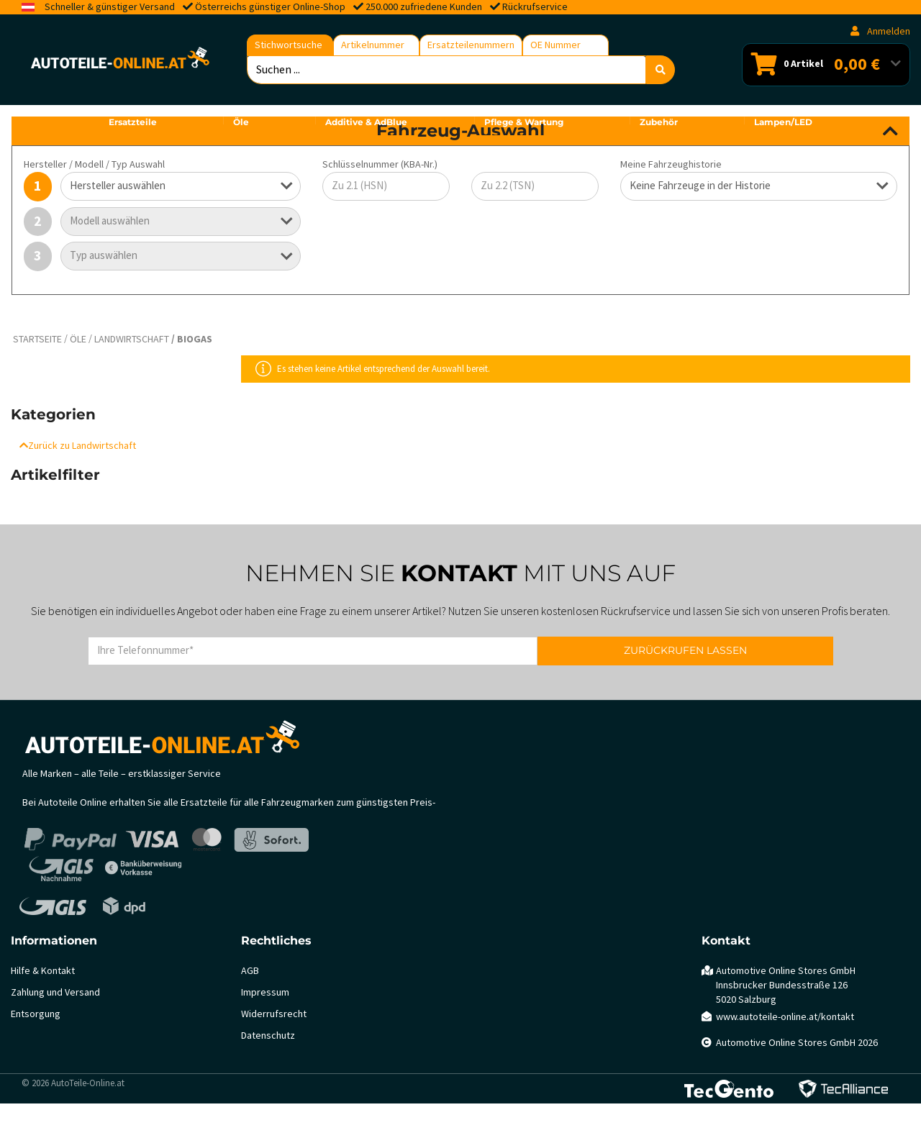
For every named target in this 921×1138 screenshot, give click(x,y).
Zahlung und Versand (55, 1027)
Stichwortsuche (288, 45)
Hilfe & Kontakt (43, 1005)
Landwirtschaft (131, 374)
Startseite (37, 374)
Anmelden (880, 31)
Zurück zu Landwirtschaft (77, 480)
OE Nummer (555, 45)
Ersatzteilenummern (470, 45)
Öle (78, 374)
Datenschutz (268, 1070)
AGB (250, 1005)
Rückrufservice (535, 7)
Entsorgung (35, 1048)
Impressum (265, 1027)
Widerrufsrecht (274, 1048)
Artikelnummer (372, 45)
